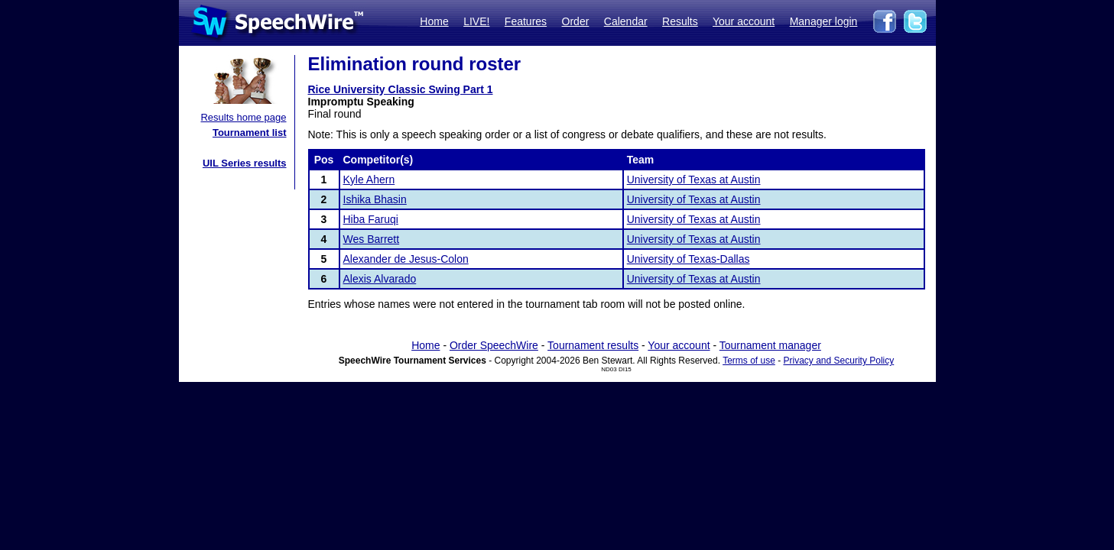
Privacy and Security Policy (839, 360)
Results (680, 21)
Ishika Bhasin (375, 199)
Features (526, 21)
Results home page (243, 117)
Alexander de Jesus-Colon (406, 259)
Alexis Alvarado (380, 279)
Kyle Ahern (369, 179)
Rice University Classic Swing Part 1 (400, 89)
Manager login (824, 21)
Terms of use (749, 360)
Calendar (626, 21)
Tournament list (250, 132)
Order (575, 21)
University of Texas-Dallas (688, 259)
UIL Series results (245, 163)
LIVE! (476, 21)
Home (434, 21)
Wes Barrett (371, 239)
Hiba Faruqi (370, 219)
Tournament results (592, 345)
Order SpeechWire (494, 345)
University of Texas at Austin (694, 179)
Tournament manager (770, 345)
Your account (744, 21)
